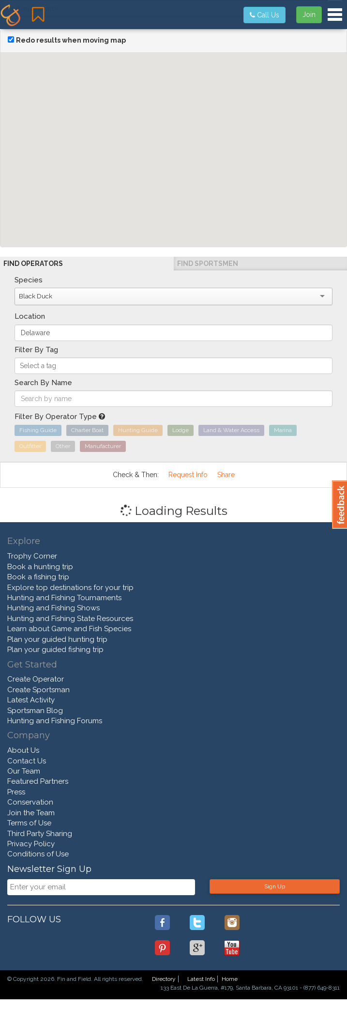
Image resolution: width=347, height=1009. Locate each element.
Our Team (23, 771)
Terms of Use (29, 823)
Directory (164, 979)
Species (29, 280)
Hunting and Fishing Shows (53, 608)
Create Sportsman (38, 689)
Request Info (188, 475)
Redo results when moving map (71, 40)
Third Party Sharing (39, 833)
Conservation (30, 802)
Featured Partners (37, 781)
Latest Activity (31, 700)
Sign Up (274, 886)
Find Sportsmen (207, 263)
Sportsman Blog (35, 710)
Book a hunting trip (40, 566)
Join (309, 14)
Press (16, 792)
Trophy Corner (32, 556)
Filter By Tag (36, 349)
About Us (23, 750)
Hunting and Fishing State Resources (70, 618)
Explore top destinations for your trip (70, 587)
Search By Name (43, 382)
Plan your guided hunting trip (57, 639)
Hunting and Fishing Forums (54, 720)
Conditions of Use (38, 854)
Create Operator (35, 679)
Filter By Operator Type (60, 416)
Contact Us (26, 761)
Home (230, 979)
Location (30, 316)
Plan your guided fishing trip (55, 649)
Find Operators (33, 263)
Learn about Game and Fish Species (69, 628)
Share (226, 475)
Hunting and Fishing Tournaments (64, 597)
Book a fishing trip (38, 577)
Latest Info (201, 979)
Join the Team (31, 812)
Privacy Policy (31, 843)
